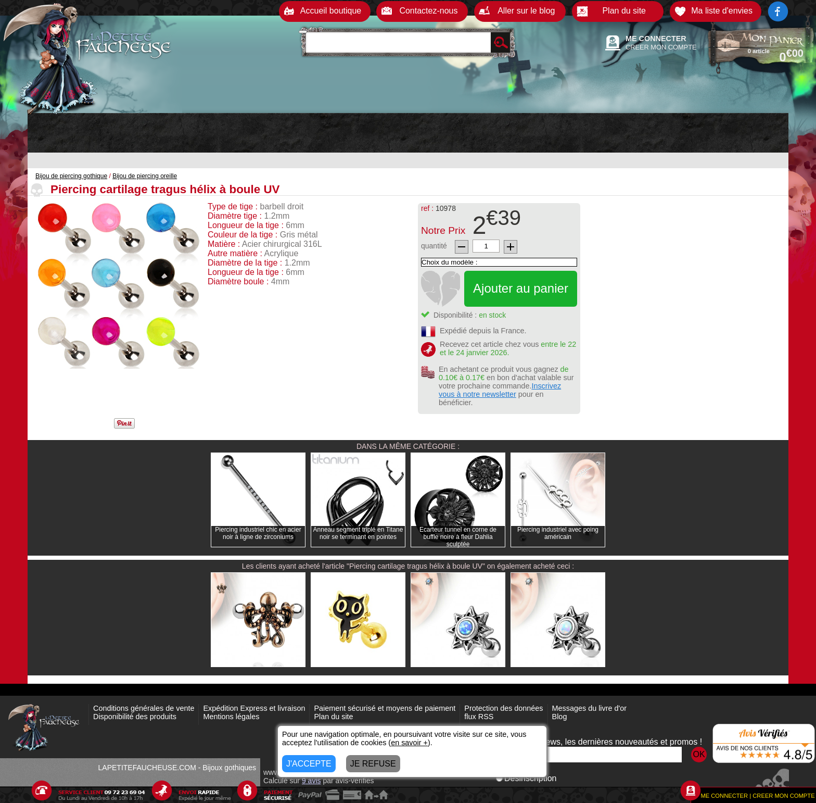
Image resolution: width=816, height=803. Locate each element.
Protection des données (503, 708)
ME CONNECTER (656, 38)
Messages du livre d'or (589, 708)
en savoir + (409, 742)
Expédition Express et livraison (254, 708)
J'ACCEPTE (309, 763)
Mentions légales (231, 716)
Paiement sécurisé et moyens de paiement (384, 708)
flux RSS (478, 716)
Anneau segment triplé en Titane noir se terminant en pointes (358, 533)
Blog (559, 716)
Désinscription (526, 778)
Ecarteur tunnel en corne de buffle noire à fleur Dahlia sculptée (457, 537)
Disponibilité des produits (134, 716)
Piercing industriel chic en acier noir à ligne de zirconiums (258, 533)
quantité (434, 246)
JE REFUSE (373, 763)
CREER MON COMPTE (661, 47)
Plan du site (333, 716)
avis (311, 780)
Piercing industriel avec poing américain (557, 533)
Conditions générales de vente (143, 708)
